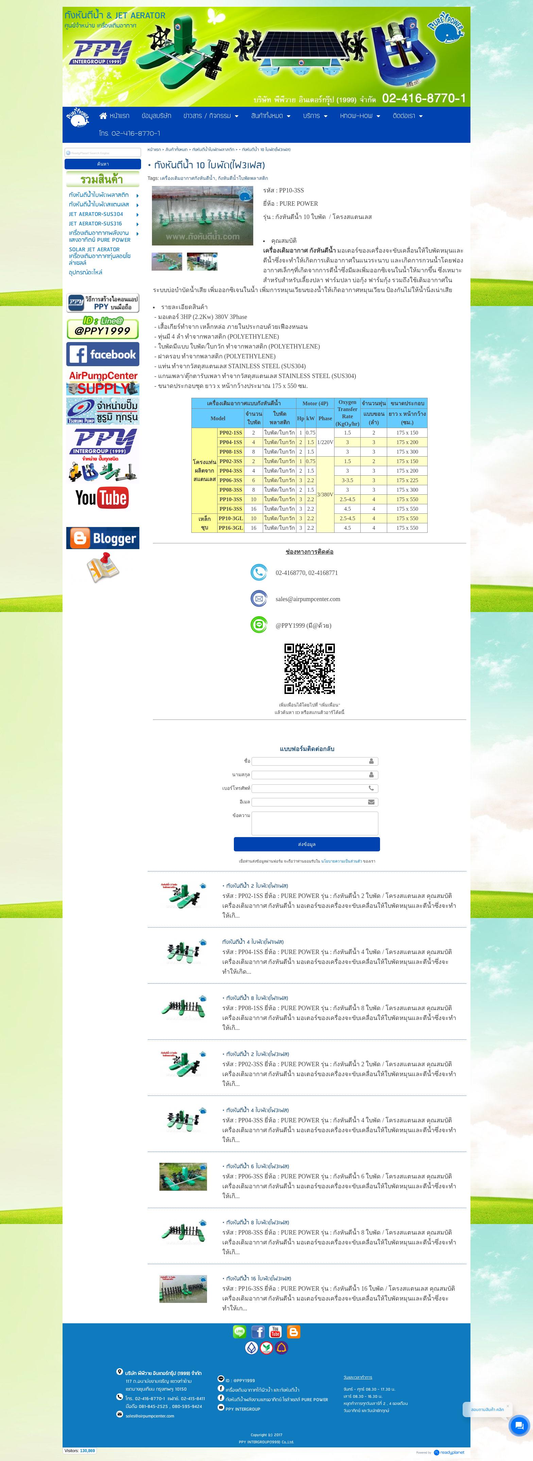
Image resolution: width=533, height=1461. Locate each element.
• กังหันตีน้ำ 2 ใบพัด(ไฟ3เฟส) (255, 1054)
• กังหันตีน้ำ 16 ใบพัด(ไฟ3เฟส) (256, 1279)
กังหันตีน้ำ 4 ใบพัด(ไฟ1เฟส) (253, 942)
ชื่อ (247, 761)
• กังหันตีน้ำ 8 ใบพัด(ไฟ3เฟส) (255, 1222)
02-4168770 (290, 573)
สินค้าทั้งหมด (177, 149)
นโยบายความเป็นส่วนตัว (341, 861)
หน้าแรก (154, 149)
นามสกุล (241, 774)
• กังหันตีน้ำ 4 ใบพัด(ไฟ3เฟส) (255, 1110)
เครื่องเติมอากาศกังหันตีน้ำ (187, 178)
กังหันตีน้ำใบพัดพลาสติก (213, 149)
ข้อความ (241, 815)
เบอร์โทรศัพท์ (236, 788)
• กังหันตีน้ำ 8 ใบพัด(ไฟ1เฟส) (255, 998)
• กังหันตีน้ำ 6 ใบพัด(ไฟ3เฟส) (255, 1166)
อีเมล (245, 801)
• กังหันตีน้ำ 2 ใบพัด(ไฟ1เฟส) (255, 886)
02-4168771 (323, 573)
